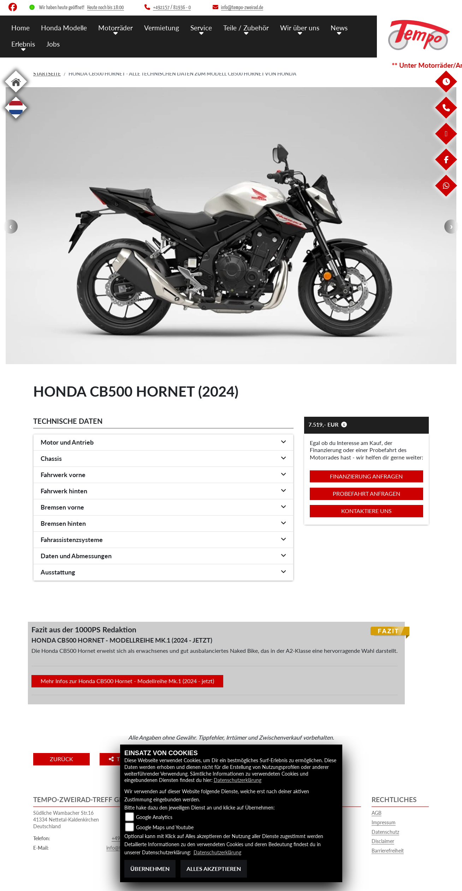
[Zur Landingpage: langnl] (16, 119)
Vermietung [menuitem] (161, 27)
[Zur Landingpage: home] (16, 93)
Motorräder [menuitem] (115, 27)
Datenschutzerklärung (237, 780)
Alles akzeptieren (213, 868)
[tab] (163, 442)
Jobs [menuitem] (53, 43)
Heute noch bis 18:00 (105, 7)
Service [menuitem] (201, 27)
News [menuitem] (339, 27)
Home (20, 27)
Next (451, 226)
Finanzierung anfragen (366, 476)
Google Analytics (154, 817)
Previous (11, 226)
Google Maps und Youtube (165, 827)
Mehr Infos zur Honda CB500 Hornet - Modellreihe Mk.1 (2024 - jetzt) (127, 681)
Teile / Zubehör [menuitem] (246, 27)
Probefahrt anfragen (366, 493)
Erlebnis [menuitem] (23, 43)
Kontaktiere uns (366, 510)
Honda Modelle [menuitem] (64, 27)
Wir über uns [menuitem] (299, 27)
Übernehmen (150, 868)
